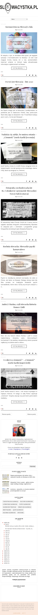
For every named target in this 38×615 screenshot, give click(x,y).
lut (7, 546)
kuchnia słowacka (9, 512)
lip (6, 536)
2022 (5, 554)
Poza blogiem (26, 448)
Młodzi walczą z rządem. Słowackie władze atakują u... (19, 525)
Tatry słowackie (24, 504)
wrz (7, 532)
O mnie (10, 448)
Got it (24, 613)
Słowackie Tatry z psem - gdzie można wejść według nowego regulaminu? (22, 482)
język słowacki (18, 509)
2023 (5, 552)
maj (7, 540)
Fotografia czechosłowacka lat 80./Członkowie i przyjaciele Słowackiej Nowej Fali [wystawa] (19, 190)
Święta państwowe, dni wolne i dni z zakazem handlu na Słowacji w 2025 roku (22, 475)
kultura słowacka (26, 501)
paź (7, 530)
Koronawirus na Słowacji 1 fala (19, 26)
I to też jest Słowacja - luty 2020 (19, 81)
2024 (5, 550)
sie (6, 534)
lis (6, 524)
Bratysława (7, 509)
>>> (2, 72)
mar (7, 544)
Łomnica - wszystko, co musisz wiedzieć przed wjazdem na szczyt (22, 489)
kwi (7, 542)
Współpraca (17, 448)
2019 (5, 560)
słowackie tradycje (9, 506)
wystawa (21, 512)
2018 (5, 562)
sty (7, 548)
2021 (5, 556)
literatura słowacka (10, 504)
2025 (5, 522)
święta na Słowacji (24, 506)
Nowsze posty (6, 413)
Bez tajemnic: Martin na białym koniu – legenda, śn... (19, 528)
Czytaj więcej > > (19, 68)
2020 (5, 558)
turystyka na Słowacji (10, 501)
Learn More (16, 613)
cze (7, 538)
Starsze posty (31, 413)
